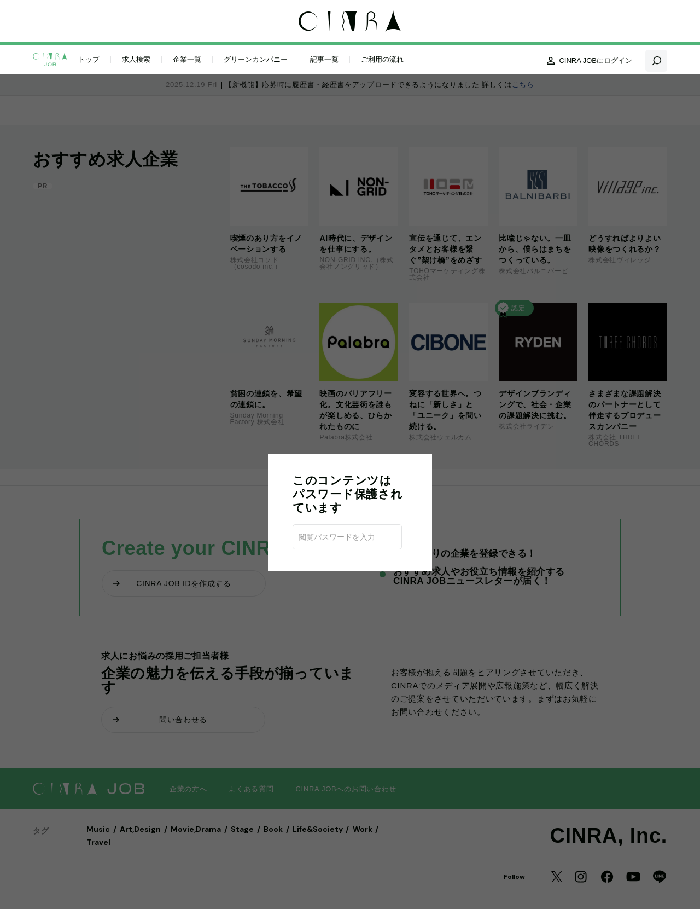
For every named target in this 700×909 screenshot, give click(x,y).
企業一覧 (187, 59)
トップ (89, 59)
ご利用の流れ (382, 59)
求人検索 (136, 59)
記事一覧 (324, 59)
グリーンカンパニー (256, 59)
